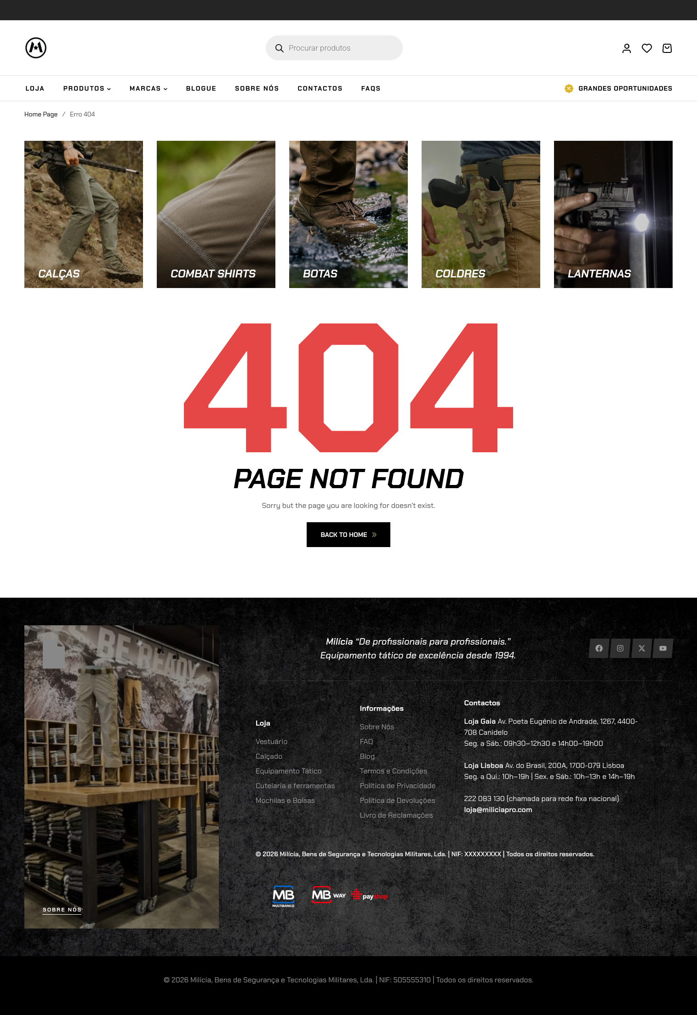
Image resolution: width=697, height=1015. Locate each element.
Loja (263, 723)
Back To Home (348, 535)
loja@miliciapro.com (498, 809)
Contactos (482, 703)
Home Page (40, 114)
